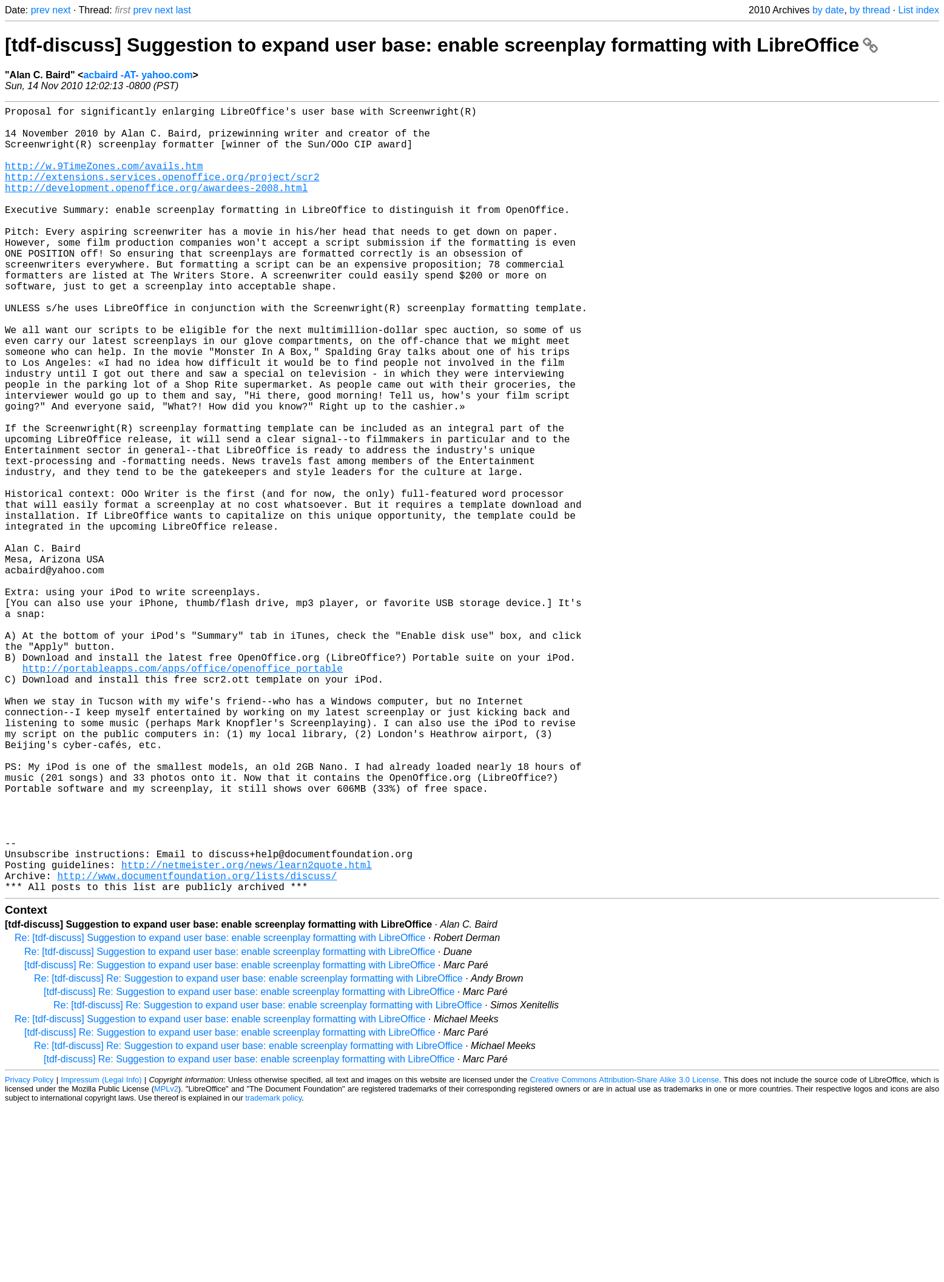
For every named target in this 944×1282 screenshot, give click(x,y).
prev (40, 10)
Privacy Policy (29, 1254)
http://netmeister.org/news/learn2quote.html (246, 1034)
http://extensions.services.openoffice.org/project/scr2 (162, 193)
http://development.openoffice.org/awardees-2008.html (156, 207)
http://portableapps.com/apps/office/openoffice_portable (182, 794)
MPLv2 (166, 1263)
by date (828, 10)
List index (918, 10)
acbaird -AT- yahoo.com (137, 75)
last (183, 10)
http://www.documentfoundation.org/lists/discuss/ (197, 1047)
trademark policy (273, 1272)
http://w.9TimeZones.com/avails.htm (104, 180)
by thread (869, 10)
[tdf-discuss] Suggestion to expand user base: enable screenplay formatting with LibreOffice (441, 45)
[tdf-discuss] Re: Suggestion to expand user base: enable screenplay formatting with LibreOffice (229, 1140)
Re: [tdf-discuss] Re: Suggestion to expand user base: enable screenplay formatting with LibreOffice (248, 1153)
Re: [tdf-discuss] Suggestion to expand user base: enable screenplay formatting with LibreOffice (220, 1112)
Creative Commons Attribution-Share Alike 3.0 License (624, 1254)
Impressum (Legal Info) (101, 1254)
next (61, 10)
